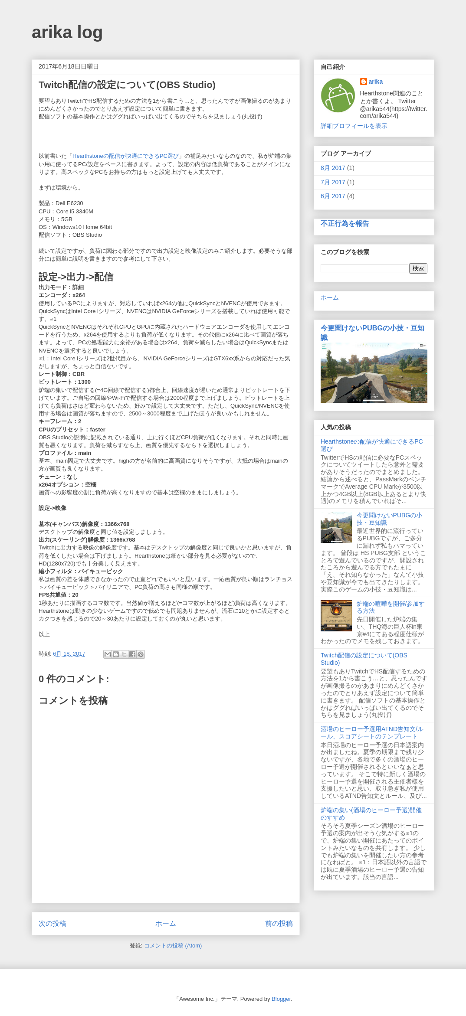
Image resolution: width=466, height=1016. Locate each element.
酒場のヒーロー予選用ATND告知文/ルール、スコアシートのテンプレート (372, 732)
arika (376, 81)
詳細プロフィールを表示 (354, 125)
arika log (67, 32)
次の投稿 (52, 923)
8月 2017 (333, 167)
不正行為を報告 (345, 223)
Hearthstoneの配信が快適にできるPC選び (125, 156)
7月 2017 (333, 182)
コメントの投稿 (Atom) (173, 945)
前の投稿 (279, 923)
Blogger (281, 999)
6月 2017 (333, 196)
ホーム (165, 923)
